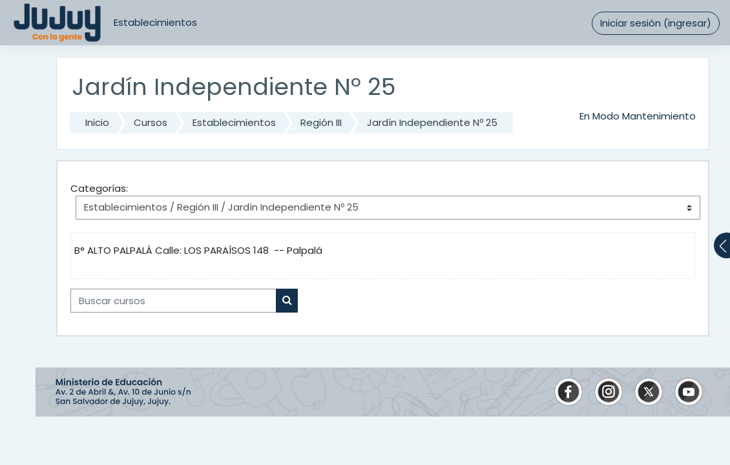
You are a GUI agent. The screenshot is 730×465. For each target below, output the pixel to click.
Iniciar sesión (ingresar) (655, 23)
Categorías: (99, 188)
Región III (321, 122)
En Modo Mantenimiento (637, 116)
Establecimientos (155, 22)
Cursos (150, 122)
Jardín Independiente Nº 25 (432, 122)
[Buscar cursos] (173, 300)
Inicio (97, 122)
